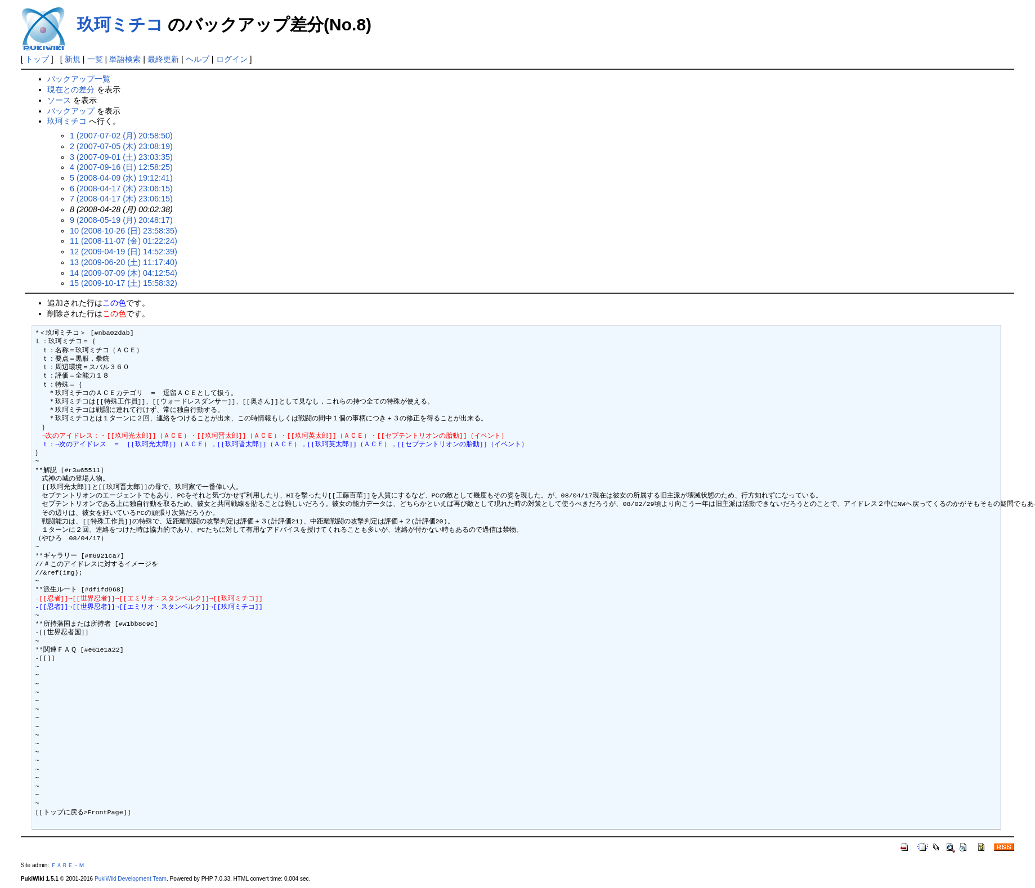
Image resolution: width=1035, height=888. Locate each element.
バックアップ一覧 (78, 78)
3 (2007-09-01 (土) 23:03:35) (121, 157)
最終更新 (163, 59)
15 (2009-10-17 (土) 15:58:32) (123, 283)
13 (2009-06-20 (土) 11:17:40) (123, 262)
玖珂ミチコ (120, 24)
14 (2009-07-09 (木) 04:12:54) (123, 272)
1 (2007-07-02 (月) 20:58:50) (121, 135)
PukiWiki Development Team (131, 879)
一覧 (95, 59)
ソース (59, 100)
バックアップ (71, 110)
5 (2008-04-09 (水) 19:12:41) (121, 177)
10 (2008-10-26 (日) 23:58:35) (123, 230)
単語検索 (125, 59)
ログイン (232, 59)
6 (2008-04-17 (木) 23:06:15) (121, 188)
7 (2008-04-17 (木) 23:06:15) (121, 198)
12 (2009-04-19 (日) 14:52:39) (123, 251)
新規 (72, 59)
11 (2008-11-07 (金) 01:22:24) (123, 240)
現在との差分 (71, 89)
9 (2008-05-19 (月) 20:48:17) (121, 220)
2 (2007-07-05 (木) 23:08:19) (121, 146)
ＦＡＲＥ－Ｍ (67, 865)
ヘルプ (197, 59)
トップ (37, 59)
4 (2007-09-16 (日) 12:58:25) (121, 167)
